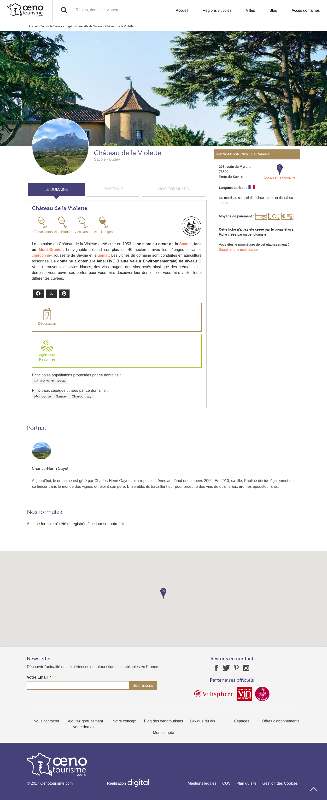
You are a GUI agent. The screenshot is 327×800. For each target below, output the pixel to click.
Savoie (185, 244)
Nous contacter (46, 721)
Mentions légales (202, 783)
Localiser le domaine (279, 171)
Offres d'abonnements (280, 721)
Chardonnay (82, 396)
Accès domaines (306, 10)
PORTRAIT (113, 189)
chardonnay (42, 255)
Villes (250, 10)
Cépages (241, 721)
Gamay (61, 396)
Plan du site (246, 783)
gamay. (103, 255)
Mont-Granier (51, 250)
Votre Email (39, 677)
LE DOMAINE (56, 189)
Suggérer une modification (238, 249)
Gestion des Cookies (280, 783)
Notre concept (124, 721)
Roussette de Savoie (89, 26)
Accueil (182, 10)
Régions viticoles (217, 10)
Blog (273, 10)
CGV (226, 783)
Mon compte (163, 733)
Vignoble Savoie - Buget (56, 26)
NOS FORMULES (173, 189)
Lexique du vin (202, 721)
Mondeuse (42, 396)
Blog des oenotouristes (163, 721)
